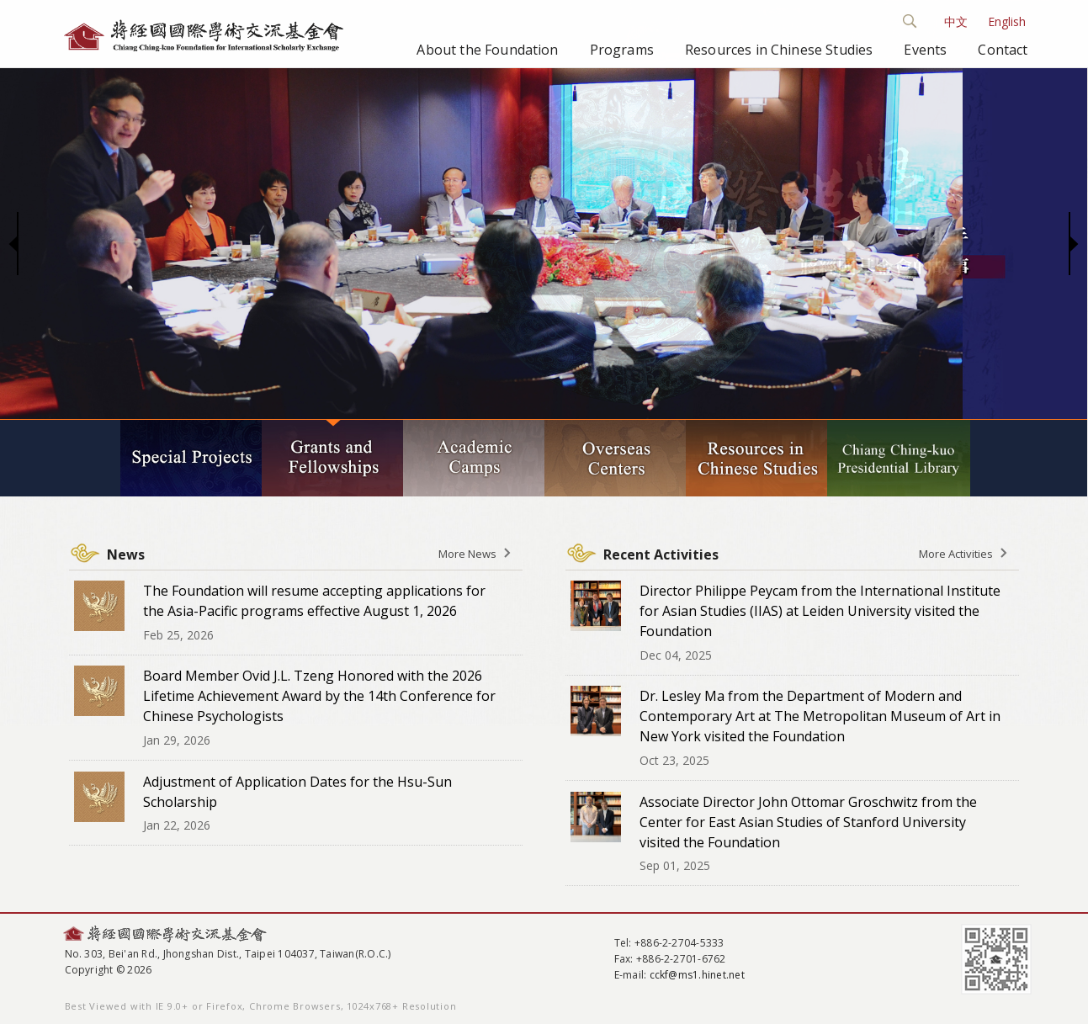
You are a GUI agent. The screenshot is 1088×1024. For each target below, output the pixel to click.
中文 (956, 21)
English (1007, 21)
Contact (1002, 49)
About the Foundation (487, 49)
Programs (622, 49)
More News (467, 553)
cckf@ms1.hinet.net (697, 975)
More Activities (956, 553)
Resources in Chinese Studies (779, 49)
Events (925, 49)
